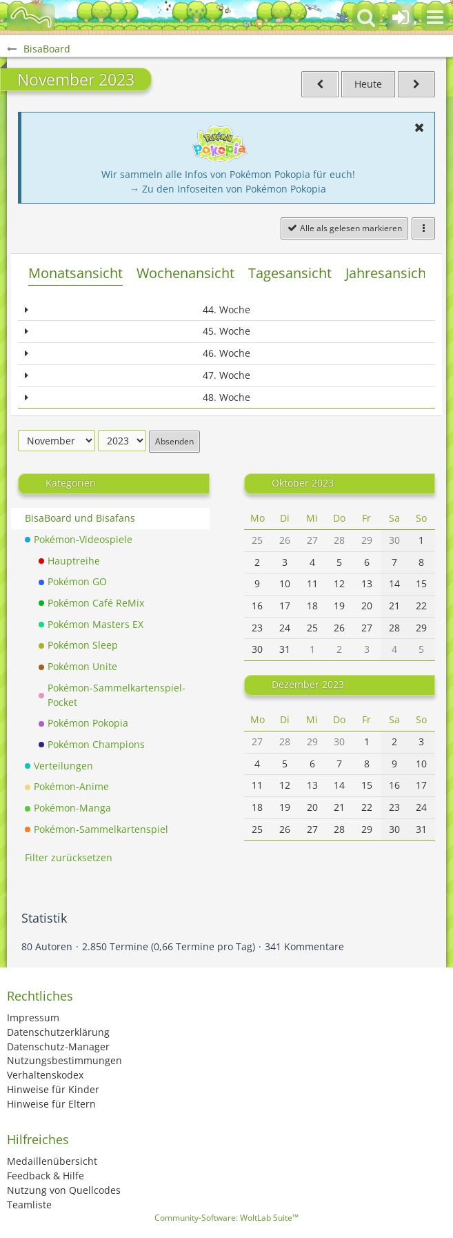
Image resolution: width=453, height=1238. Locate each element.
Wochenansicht (185, 273)
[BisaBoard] (31, 17)
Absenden (174, 441)
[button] (435, 17)
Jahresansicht (388, 273)
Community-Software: (226, 1218)
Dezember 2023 (308, 684)
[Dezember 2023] (416, 84)
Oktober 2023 (303, 482)
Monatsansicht (75, 273)
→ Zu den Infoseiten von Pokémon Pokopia (228, 188)
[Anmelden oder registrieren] (400, 17)
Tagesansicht (290, 273)
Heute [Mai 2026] (368, 83)
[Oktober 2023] (320, 84)
